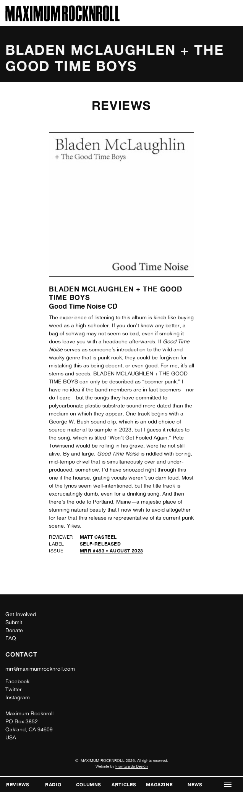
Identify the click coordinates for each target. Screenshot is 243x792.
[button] (228, 784)
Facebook (17, 681)
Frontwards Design (131, 766)
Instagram (17, 697)
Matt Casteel (98, 537)
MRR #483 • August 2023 (111, 551)
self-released (100, 544)
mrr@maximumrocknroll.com (40, 669)
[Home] (62, 19)
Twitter (13, 689)
